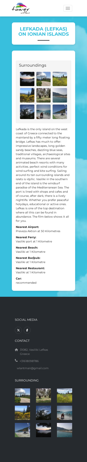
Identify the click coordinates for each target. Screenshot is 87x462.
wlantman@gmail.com (33, 368)
